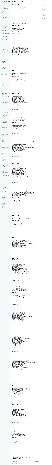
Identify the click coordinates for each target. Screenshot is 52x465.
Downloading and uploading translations (5, 11)
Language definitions (4, 57)
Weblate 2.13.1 (43, 10)
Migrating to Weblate (4, 26)
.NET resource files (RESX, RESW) (5, 175)
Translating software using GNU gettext (5, 29)
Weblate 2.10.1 (43, 13)
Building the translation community (6, 41)
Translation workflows (4, 16)
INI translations (3, 155)
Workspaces (3, 55)
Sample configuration (4, 69)
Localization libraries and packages (6, 35)
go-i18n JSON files (4, 148)
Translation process (4, 62)
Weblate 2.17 (43, 6)
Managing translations (4, 39)
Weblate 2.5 (43, 18)
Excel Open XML (3, 142)
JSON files (3, 160)
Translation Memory (4, 67)
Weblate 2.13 (43, 11)
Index (2, 207)
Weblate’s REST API (4, 19)
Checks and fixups (4, 63)
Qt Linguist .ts (3, 171)
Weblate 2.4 (43, 19)
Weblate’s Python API (4, 22)
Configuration (3, 68)
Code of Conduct (4, 104)
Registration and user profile (5, 8)
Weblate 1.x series (4, 203)
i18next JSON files (4, 153)
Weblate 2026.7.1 (4, 192)
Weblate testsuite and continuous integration (5, 95)
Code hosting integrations (5, 60)
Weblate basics (3, 7)
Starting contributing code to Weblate (5, 84)
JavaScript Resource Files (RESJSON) (5, 172)
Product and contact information (5, 111)
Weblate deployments (4, 48)
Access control (3, 54)
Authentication (3, 51)
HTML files (3, 152)
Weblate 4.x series (4, 199)
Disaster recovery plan (4, 121)
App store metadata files (5, 134)
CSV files (3, 140)
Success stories (4, 44)
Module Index (3, 208)
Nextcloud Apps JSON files (5, 167)
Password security (4, 120)
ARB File (3, 135)
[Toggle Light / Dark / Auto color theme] (39, 1)
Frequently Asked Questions (5, 17)
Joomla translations (4, 159)
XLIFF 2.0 (3, 188)
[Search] (5, 4)
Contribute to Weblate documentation (4, 88)
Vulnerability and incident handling (6, 117)
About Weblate (3, 103)
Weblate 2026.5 (3, 197)
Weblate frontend (4, 92)
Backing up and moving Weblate (5, 50)
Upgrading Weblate (4, 49)
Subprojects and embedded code (5, 102)
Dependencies (3, 116)
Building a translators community (5, 38)
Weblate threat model (4, 122)
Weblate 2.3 (43, 20)
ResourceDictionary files (4, 174)
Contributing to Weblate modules (5, 101)
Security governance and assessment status (5, 112)
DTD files (3, 141)
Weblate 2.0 (43, 22)
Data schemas (3, 98)
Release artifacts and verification (5, 115)
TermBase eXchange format (5, 180)
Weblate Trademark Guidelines (5, 107)
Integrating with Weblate (4, 27)
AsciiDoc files (3, 136)
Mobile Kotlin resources (4, 166)
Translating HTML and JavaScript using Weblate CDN (5, 33)
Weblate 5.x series (4, 198)
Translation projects (4, 56)
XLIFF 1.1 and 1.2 (4, 187)
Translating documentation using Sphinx (5, 32)
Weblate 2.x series (4, 202)
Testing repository (4, 97)
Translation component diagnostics (4, 36)
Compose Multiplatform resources (6, 139)
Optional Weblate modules (5, 74)
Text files (3, 182)
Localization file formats (4, 130)
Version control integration (5, 18)
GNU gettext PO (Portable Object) (5, 147)
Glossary (3, 12)
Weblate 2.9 (43, 15)
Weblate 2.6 (43, 17)
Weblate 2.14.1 (43, 8)
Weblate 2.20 (43, 2)
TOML (2, 181)
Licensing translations (4, 61)
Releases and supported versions (5, 114)
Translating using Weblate (5, 9)
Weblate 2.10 (43, 14)
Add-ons (3, 66)
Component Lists (4, 73)
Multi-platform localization (5, 30)
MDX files (3, 164)
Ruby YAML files (4, 176)
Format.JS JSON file (4, 146)
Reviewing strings (4, 40)
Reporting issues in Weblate (5, 93)
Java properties (4, 158)
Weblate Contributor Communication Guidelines (5, 82)
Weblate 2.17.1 (43, 5)
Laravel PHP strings (4, 161)
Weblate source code (4, 85)
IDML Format (3, 154)
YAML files (3, 189)
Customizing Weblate (4, 75)
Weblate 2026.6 (3, 196)
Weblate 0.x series (4, 204)
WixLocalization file (4, 186)
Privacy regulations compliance (5, 123)
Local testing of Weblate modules (5, 96)
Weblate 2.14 (43, 9)
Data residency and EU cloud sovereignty (5, 127)
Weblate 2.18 (43, 4)
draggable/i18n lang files (5, 165)
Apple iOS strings (4, 133)
